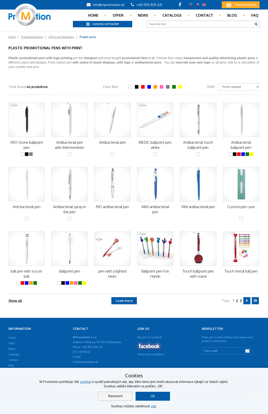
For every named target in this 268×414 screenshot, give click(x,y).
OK (153, 396)
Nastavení (115, 396)
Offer (118, 15)
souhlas (85, 382)
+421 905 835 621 (146, 5)
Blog (232, 15)
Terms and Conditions (150, 354)
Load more (124, 301)
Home (93, 15)
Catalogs (172, 15)
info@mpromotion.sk (105, 5)
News (143, 15)
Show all (15, 301)
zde (153, 406)
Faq (254, 15)
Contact (204, 15)
